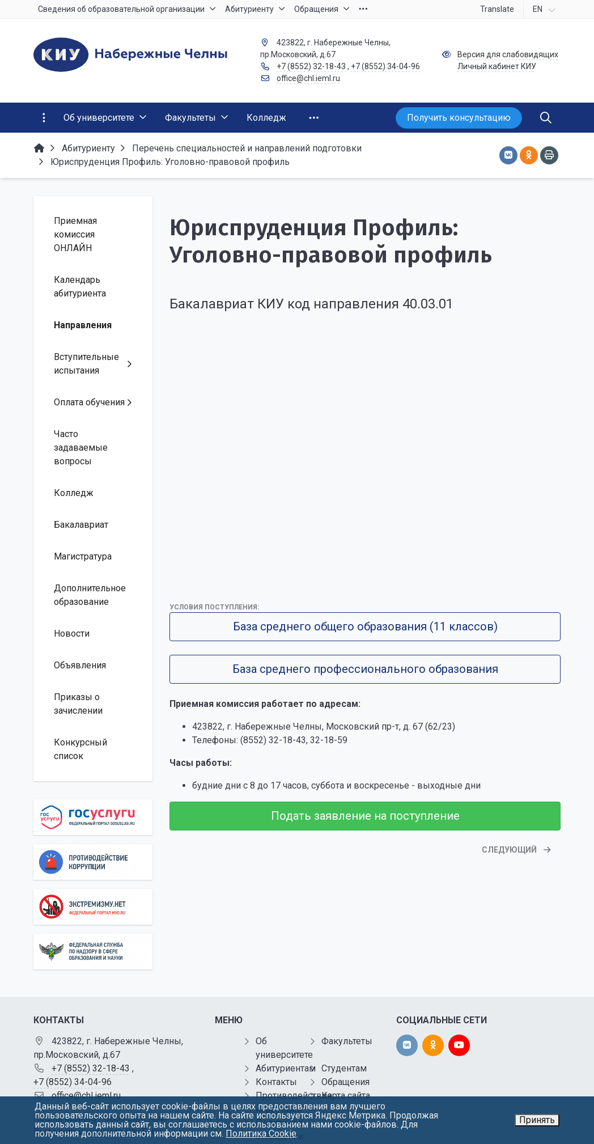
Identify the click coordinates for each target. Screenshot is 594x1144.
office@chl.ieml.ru (308, 78)
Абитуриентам (286, 1068)
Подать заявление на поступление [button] (365, 816)
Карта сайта (345, 1095)
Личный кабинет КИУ (496, 66)
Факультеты (346, 1041)
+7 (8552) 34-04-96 (385, 66)
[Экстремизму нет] (92, 907)
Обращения (345, 1082)
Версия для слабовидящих (507, 54)
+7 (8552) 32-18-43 (311, 66)
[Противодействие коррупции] (92, 862)
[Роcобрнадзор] (92, 951)
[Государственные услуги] (92, 817)
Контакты (276, 1082)
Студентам (344, 1068)
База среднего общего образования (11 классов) (365, 626)
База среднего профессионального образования (365, 669)
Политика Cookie (261, 1133)
